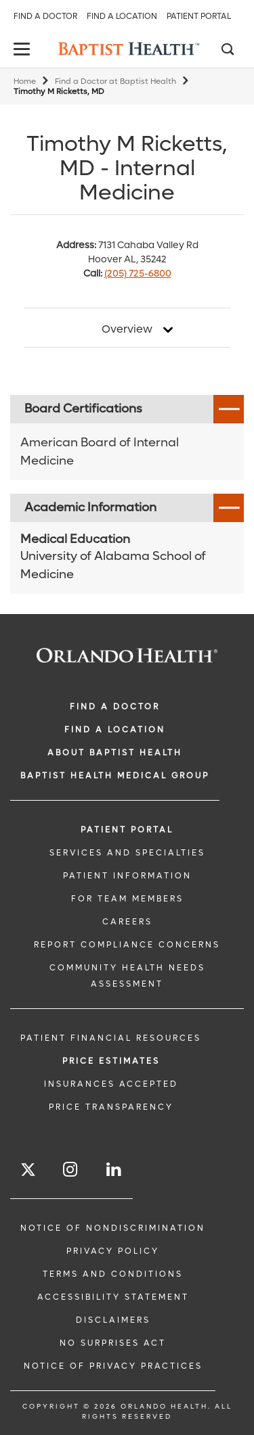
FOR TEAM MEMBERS (127, 898)
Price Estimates (111, 1061)
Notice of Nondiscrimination (112, 1228)
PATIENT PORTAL (127, 829)
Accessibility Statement (113, 1297)
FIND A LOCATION (114, 729)
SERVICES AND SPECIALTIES (127, 852)
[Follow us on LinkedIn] (114, 1169)
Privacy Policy (112, 1251)
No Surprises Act (113, 1343)
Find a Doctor (45, 16)
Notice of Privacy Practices (113, 1366)
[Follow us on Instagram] (71, 1169)
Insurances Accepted (111, 1084)
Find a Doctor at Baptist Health (115, 81)
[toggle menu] (24, 50)
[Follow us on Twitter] (28, 1171)
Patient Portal (199, 16)
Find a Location (122, 16)
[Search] (226, 50)
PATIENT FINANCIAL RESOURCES (110, 1038)
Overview (127, 329)
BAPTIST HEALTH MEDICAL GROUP (114, 775)
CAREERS (127, 921)
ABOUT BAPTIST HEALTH (114, 752)
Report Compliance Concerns (127, 944)
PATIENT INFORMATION (127, 875)
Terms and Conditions (113, 1274)
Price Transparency (111, 1107)
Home (25, 81)
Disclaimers (113, 1320)
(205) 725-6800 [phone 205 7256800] (137, 273)
